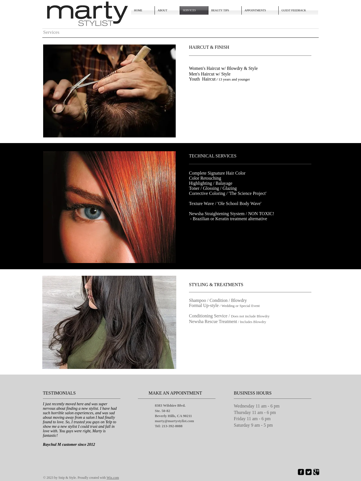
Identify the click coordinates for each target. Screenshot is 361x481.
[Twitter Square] (308, 472)
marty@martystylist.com (174, 421)
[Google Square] (316, 472)
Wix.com (113, 478)
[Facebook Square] (301, 472)
